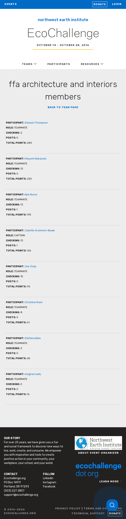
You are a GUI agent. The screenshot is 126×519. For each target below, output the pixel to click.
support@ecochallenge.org (21, 495)
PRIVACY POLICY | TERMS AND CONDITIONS (88, 508)
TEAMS (27, 64)
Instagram (49, 482)
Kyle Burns (31, 194)
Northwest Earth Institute (63, 19)
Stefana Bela (33, 338)
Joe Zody (30, 266)
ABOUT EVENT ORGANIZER (98, 452)
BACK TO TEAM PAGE (63, 107)
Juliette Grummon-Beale (40, 230)
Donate (99, 4)
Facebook (49, 486)
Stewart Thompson (36, 122)
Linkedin (48, 478)
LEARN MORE (109, 481)
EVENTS (11, 4)
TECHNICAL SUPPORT (88, 513)
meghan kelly (33, 374)
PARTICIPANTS (58, 64)
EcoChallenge (63, 33)
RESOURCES (90, 64)
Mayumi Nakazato (36, 158)
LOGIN (117, 4)
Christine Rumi (33, 302)
